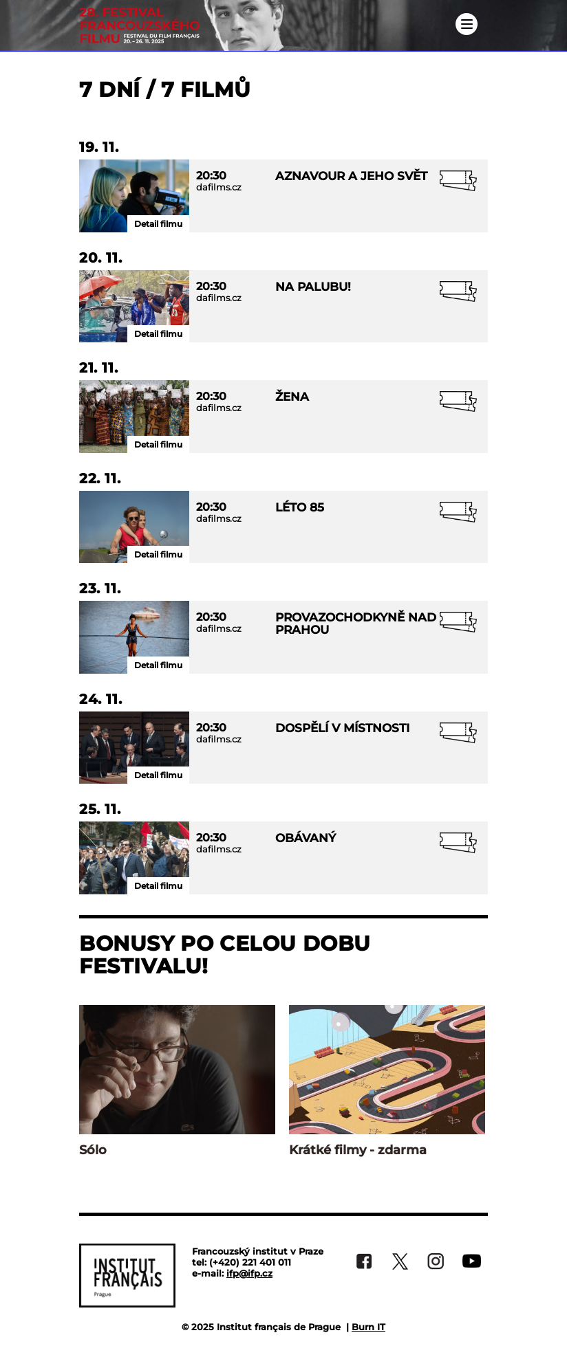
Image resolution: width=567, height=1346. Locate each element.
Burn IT (368, 1326)
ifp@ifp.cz (249, 1273)
